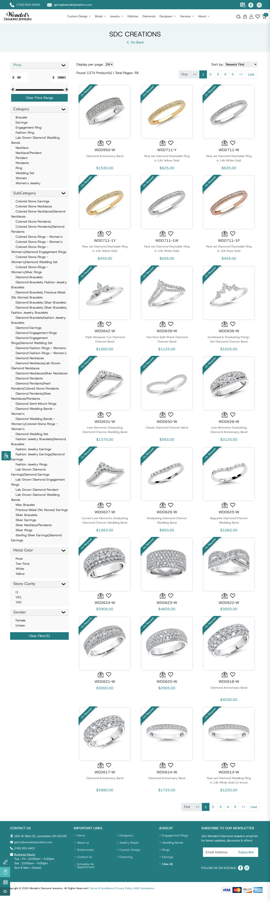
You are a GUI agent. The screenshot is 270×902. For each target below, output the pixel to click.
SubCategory (24, 196)
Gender (19, 615)
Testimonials (85, 853)
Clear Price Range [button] (39, 101)
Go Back (135, 45)
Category (21, 112)
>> (241, 77)
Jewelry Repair (129, 846)
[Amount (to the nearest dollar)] (21, 81)
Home (81, 838)
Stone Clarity (24, 587)
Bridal (110, 18)
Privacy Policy (123, 892)
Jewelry (126, 18)
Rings (166, 853)
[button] (109, 146)
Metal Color (23, 553)
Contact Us (84, 860)
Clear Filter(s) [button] (39, 639)
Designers (177, 18)
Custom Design (89, 18)
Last (251, 77)
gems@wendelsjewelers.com (33, 846)
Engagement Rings (175, 838)
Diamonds (158, 18)
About (213, 18)
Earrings (167, 860)
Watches (142, 18)
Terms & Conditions (101, 892)
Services (196, 18)
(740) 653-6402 (24, 852)
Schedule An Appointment (85, 869)
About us (83, 846)
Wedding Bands (172, 846)
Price (17, 68)
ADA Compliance (144, 892)
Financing (125, 860)
